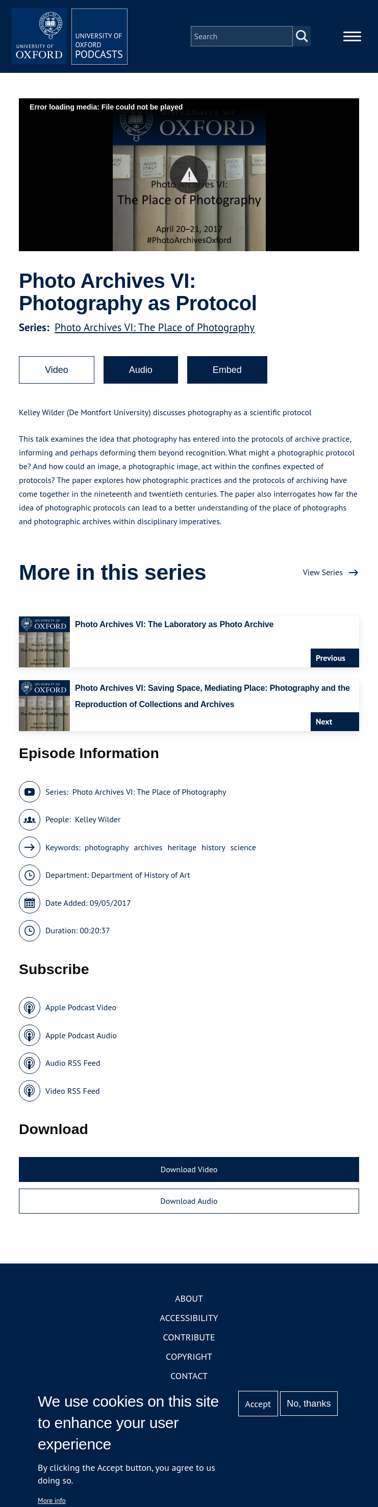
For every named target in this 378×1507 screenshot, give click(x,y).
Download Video (189, 1172)
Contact (189, 1379)
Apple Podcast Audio (81, 1038)
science (243, 850)
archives (148, 850)
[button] (189, 177)
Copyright (189, 1359)
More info (52, 1500)
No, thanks (309, 1403)
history (213, 850)
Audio (141, 373)
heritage (182, 850)
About (189, 1301)
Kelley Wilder (97, 822)
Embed (227, 373)
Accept (258, 1404)
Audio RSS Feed (72, 1066)
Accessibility (189, 1321)
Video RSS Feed (72, 1094)
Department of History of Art (140, 878)
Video (56, 373)
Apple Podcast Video (80, 1010)
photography (107, 850)
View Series (323, 575)
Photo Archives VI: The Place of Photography (155, 330)
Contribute (189, 1340)
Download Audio (188, 1204)
